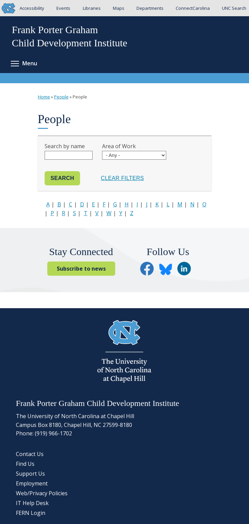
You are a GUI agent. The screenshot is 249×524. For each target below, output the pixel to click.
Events (63, 8)
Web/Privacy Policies (42, 493)
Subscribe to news (81, 268)
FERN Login (30, 513)
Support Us (30, 473)
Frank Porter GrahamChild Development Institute (69, 36)
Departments (150, 8)
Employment (32, 483)
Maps (118, 8)
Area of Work (119, 146)
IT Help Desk (32, 503)
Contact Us (30, 454)
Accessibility (32, 8)
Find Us (25, 464)
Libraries (92, 8)
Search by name (65, 146)
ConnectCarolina (193, 8)
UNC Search (234, 8)
